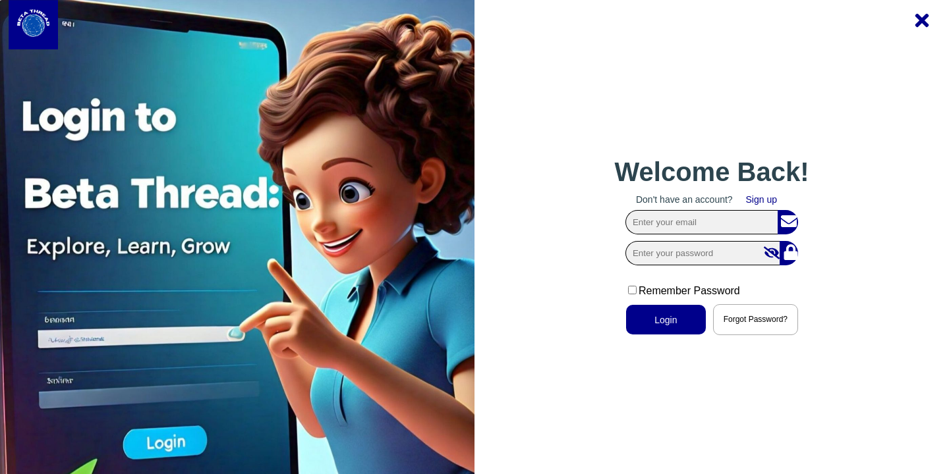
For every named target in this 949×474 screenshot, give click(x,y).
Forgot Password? (756, 319)
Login (666, 320)
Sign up (761, 199)
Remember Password (684, 290)
